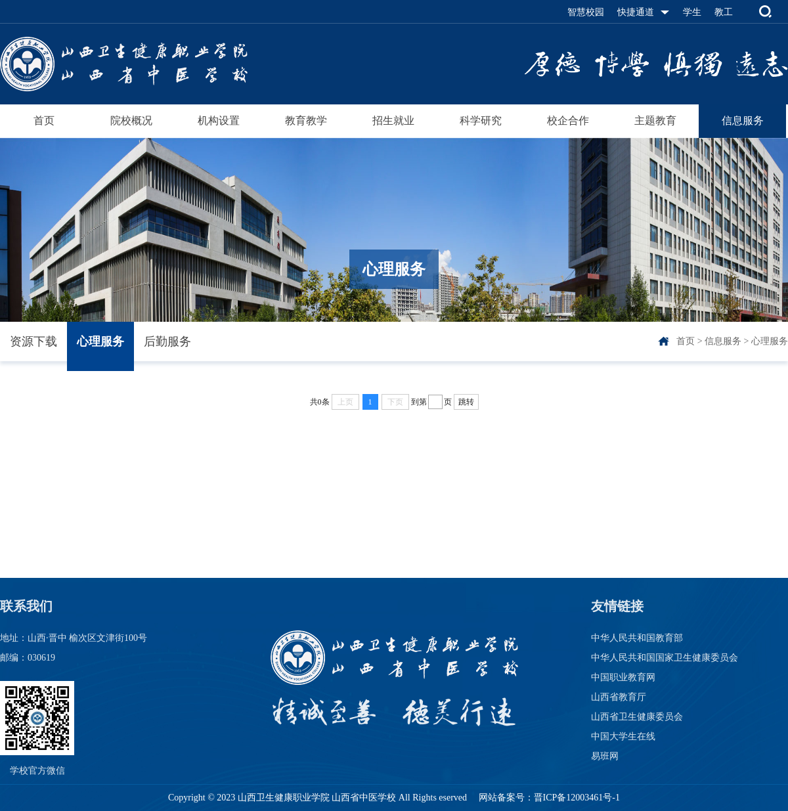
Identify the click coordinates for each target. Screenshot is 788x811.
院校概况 (131, 120)
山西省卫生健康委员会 (637, 717)
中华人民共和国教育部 (637, 638)
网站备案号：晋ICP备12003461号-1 (548, 797)
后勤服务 (167, 341)
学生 (692, 12)
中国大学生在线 (623, 736)
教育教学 (306, 120)
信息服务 (743, 120)
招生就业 (393, 120)
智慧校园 (585, 12)
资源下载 (33, 341)
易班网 (605, 756)
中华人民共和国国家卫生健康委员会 (664, 658)
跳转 (466, 401)
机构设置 (219, 120)
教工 (723, 12)
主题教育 (655, 120)
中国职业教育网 (623, 677)
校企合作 (568, 120)
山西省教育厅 (618, 697)
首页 (44, 120)
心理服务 (100, 341)
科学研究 (481, 120)
